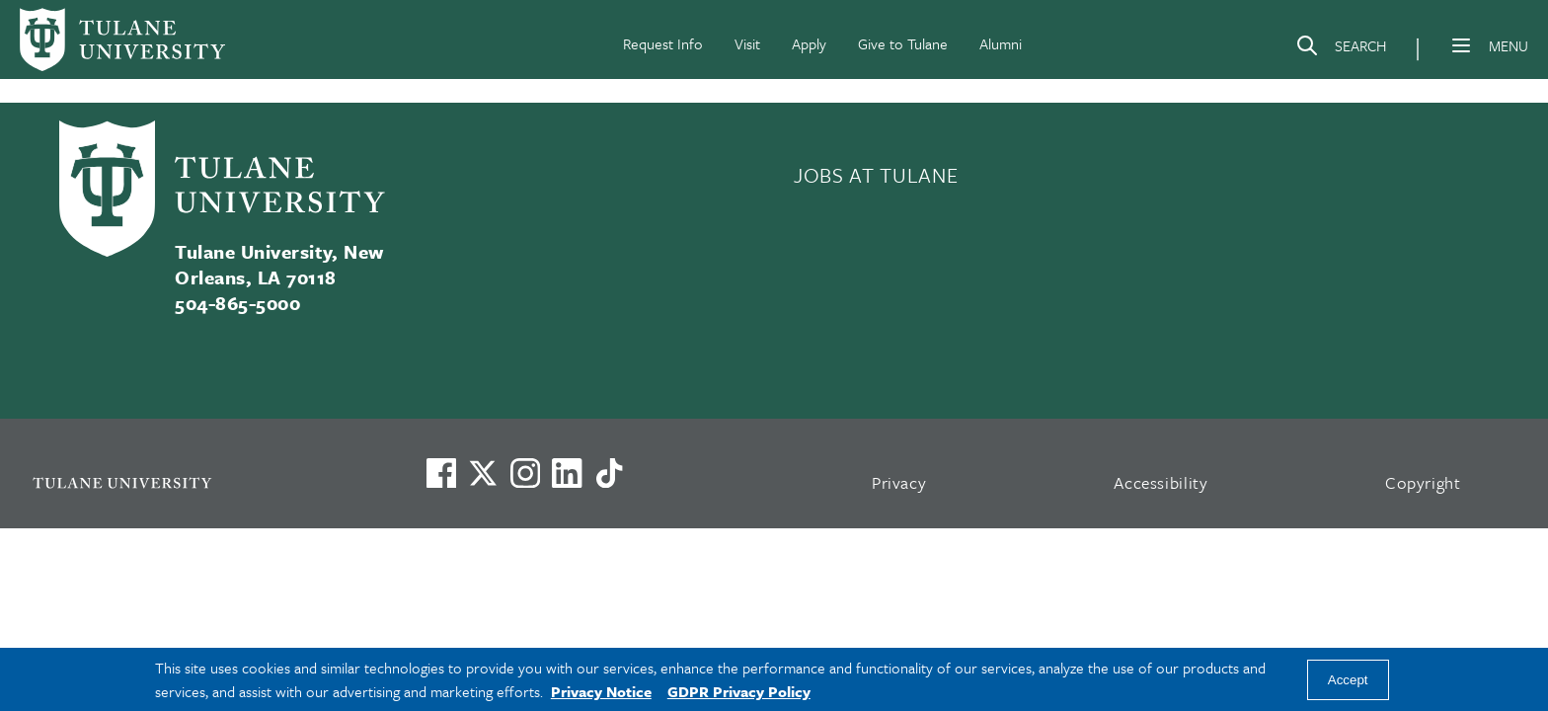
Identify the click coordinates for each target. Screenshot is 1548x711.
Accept (1348, 679)
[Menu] (1461, 45)
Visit (747, 43)
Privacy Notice (601, 691)
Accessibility (1161, 482)
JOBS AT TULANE (876, 175)
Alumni (1000, 43)
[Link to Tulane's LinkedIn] (566, 473)
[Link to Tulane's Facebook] (525, 473)
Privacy (899, 482)
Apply (809, 43)
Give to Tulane (903, 43)
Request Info (663, 43)
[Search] (1340, 49)
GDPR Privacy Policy (739, 691)
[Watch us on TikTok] (609, 473)
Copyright (1423, 482)
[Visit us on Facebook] (441, 473)
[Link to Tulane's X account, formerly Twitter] (483, 473)
